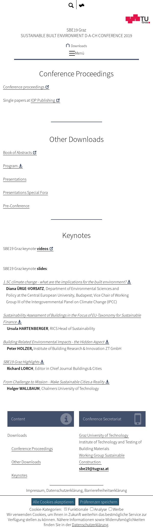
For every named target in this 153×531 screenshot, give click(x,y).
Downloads (76, 46)
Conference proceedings (23, 86)
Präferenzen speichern (98, 501)
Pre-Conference (16, 205)
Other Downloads (26, 461)
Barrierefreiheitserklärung (105, 490)
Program (10, 165)
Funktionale (76, 509)
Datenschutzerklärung (64, 490)
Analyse (98, 509)
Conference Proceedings (32, 448)
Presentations (14, 179)
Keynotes (19, 475)
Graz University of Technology (104, 435)
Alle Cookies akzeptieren (53, 501)
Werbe (116, 509)
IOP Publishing (43, 100)
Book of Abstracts (17, 152)
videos (42, 248)
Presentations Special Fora (25, 192)
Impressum (35, 490)
